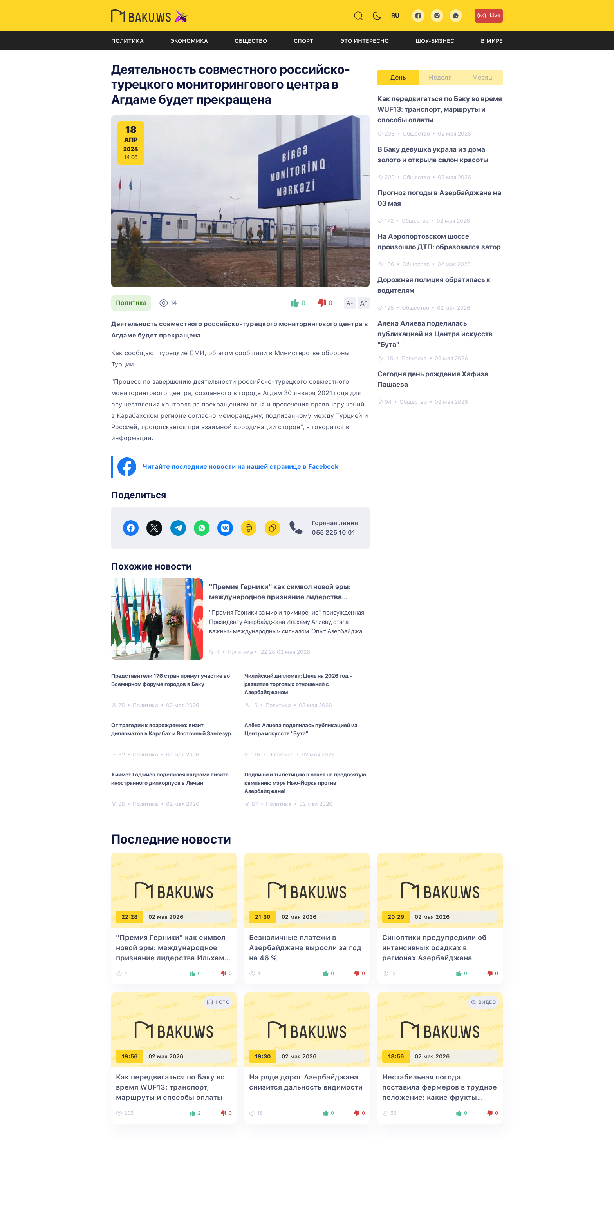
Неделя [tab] (440, 77)
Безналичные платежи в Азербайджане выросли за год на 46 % (305, 947)
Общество (251, 41)
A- (350, 303)
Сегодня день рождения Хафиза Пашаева (432, 379)
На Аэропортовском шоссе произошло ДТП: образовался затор (439, 241)
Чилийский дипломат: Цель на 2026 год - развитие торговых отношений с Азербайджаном (298, 684)
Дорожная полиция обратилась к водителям (433, 285)
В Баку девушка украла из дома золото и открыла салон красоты (432, 154)
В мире (492, 41)
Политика (127, 41)
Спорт (303, 41)
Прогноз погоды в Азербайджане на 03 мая (439, 198)
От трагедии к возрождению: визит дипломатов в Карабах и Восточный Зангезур (171, 729)
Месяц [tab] (482, 77)
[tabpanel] (440, 249)
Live (488, 15)
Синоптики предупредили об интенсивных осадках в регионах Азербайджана (434, 947)
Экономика (189, 41)
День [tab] (398, 77)
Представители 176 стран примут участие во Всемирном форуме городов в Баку (170, 680)
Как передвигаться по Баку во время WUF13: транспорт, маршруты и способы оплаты (439, 109)
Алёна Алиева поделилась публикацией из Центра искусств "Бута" (300, 729)
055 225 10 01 (333, 532)
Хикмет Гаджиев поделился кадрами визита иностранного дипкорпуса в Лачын (170, 778)
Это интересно (364, 41)
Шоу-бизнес (434, 41)
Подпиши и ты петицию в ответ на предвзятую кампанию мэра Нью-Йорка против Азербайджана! (305, 782)
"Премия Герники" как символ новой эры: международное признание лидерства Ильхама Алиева (279, 596)
